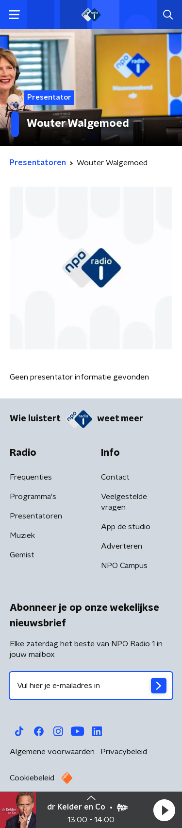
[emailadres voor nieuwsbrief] (91, 685)
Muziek (22, 535)
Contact (115, 477)
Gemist (22, 555)
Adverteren (121, 546)
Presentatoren (36, 516)
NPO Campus (124, 565)
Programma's (33, 496)
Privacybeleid (123, 752)
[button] (164, 810)
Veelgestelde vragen (124, 502)
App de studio (125, 527)
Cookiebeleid (32, 778)
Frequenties (31, 477)
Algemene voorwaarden (52, 752)
